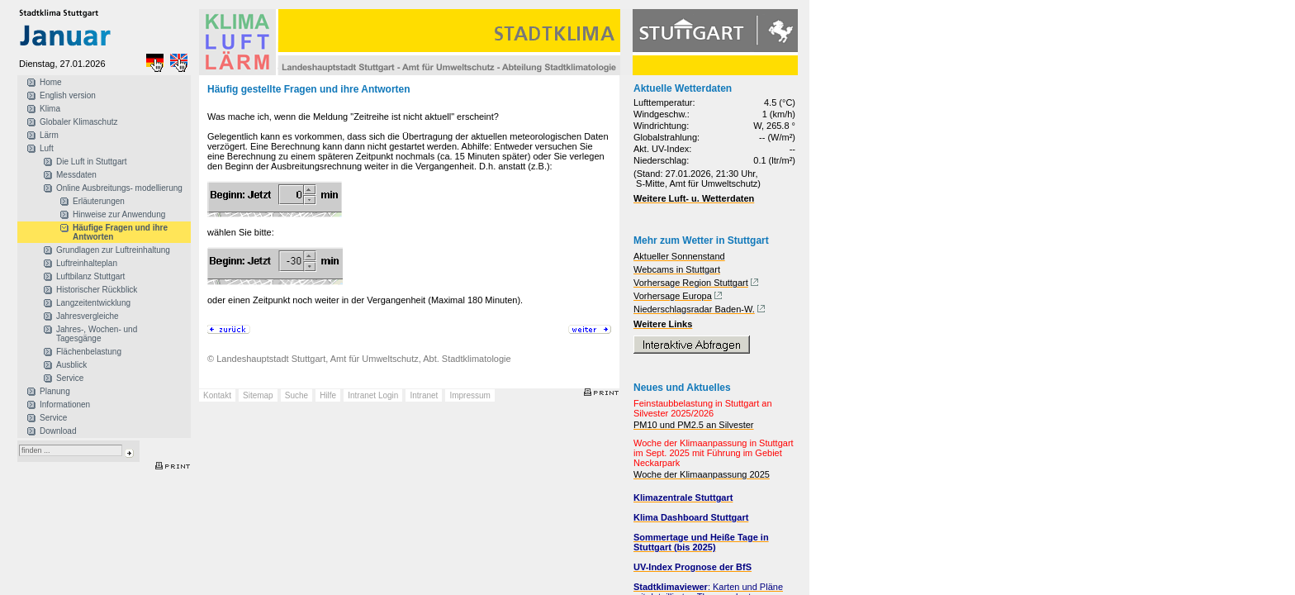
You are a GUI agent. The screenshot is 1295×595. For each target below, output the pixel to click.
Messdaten (76, 174)
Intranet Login (373, 395)
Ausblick (71, 364)
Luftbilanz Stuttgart (90, 276)
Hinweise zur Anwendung (119, 214)
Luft (47, 148)
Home (51, 82)
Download (58, 431)
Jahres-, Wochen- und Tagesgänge (96, 334)
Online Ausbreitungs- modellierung (119, 188)
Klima (50, 108)
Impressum (469, 395)
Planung (55, 391)
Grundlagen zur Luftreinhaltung (113, 250)
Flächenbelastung (88, 351)
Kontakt (217, 395)
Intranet (424, 395)
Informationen (65, 404)
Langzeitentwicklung (93, 302)
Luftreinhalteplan (86, 263)
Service (69, 378)
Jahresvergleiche (87, 316)
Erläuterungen (99, 201)
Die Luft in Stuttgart (91, 161)
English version (68, 95)
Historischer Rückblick (96, 289)
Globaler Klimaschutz (78, 121)
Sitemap (258, 395)
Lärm (49, 135)
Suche (296, 395)
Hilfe (328, 395)
